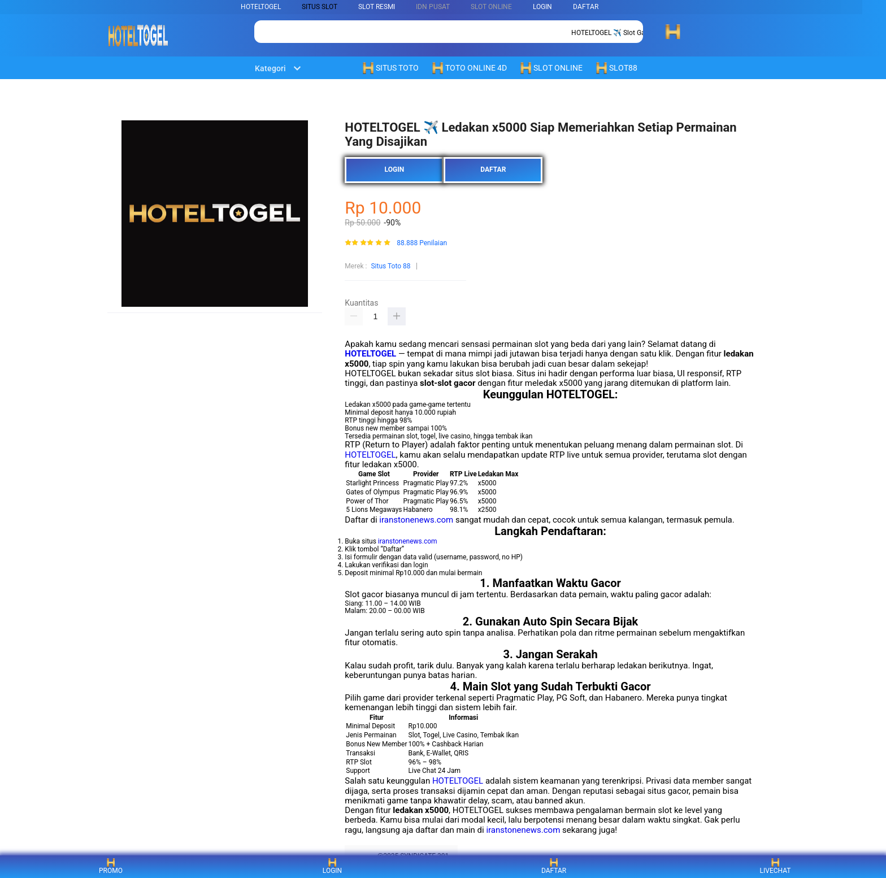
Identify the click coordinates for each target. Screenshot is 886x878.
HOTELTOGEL (261, 7)
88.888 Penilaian (422, 243)
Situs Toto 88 (390, 266)
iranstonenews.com (416, 520)
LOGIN (542, 7)
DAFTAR (585, 7)
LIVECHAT (775, 866)
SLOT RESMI (376, 7)
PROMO (111, 866)
